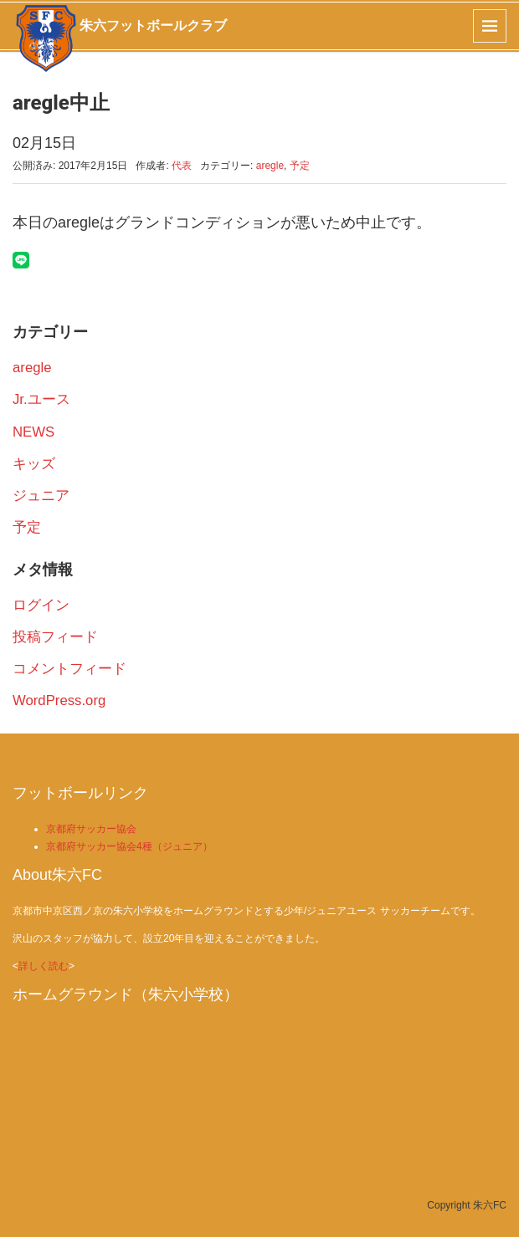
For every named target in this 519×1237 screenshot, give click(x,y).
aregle (270, 165)
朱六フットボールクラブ (153, 25)
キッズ (34, 464)
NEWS (33, 432)
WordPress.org (59, 700)
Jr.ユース (41, 399)
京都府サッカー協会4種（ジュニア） (129, 846)
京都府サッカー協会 (91, 829)
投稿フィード (55, 637)
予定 (300, 165)
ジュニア (41, 495)
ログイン (41, 605)
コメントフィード (69, 669)
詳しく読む (43, 966)
